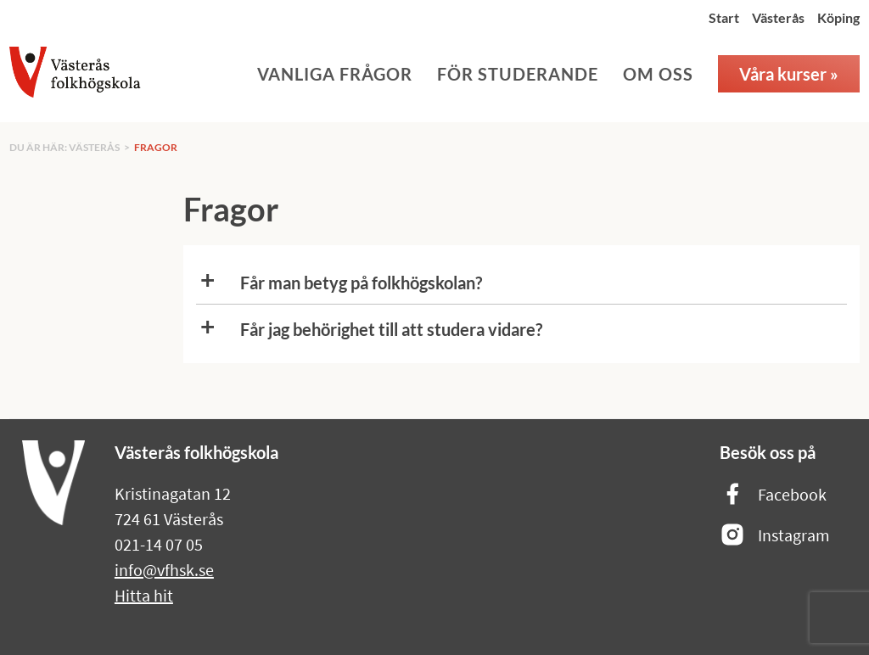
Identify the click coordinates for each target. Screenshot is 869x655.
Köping (838, 17)
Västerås (778, 17)
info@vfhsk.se (164, 569)
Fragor (155, 147)
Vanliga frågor (334, 74)
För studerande (517, 74)
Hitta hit (144, 595)
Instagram (775, 536)
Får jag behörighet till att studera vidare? (391, 329)
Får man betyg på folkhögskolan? (361, 282)
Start (724, 17)
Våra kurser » (788, 74)
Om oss (658, 74)
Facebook (773, 495)
